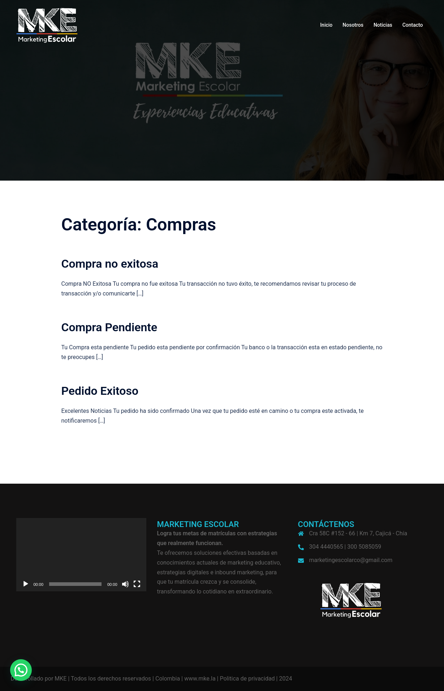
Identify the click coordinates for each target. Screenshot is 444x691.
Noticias (383, 25)
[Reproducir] (25, 584)
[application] (81, 554)
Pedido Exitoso (100, 391)
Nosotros (352, 25)
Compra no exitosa (110, 264)
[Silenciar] (125, 584)
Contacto (412, 25)
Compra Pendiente (109, 327)
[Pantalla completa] (137, 584)
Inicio (326, 25)
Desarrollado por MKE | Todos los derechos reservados (81, 678)
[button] (21, 670)
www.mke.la (200, 678)
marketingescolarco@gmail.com (351, 560)
